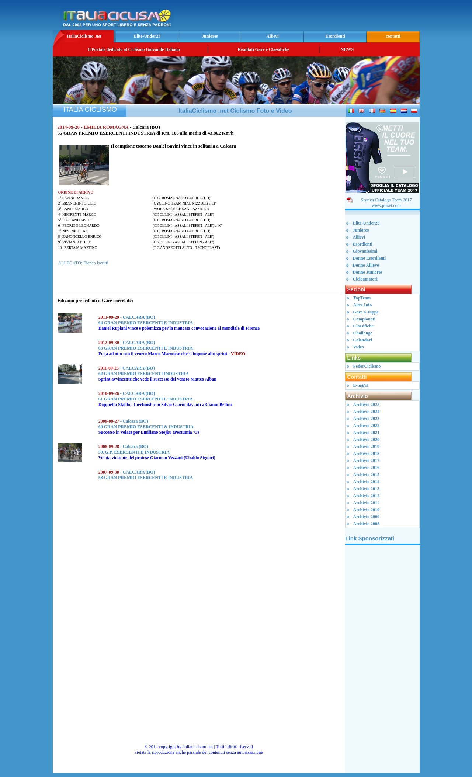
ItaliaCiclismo (84, 36)
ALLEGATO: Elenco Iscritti (83, 263)
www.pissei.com (386, 205)
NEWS (347, 49)
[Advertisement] (331, 17)
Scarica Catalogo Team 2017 (386, 199)
